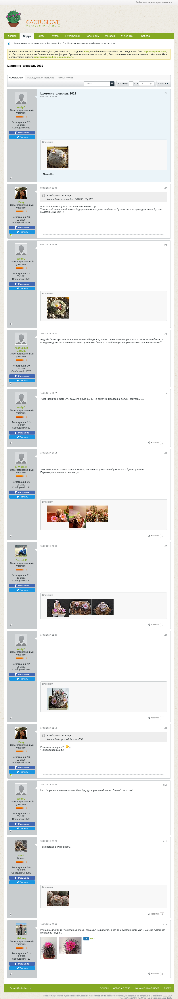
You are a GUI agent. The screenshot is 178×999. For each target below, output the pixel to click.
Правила (144, 35)
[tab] (16, 77)
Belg (21, 202)
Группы (55, 35)
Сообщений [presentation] (16, 78)
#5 (165, 393)
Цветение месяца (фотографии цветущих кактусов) (92, 43)
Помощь (105, 988)
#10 (165, 785)
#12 (165, 924)
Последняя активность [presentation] (40, 78)
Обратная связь (122, 988)
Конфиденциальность (147, 988)
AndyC (21, 107)
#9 (165, 728)
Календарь (92, 35)
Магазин (110, 35)
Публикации (72, 35)
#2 (165, 188)
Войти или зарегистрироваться (154, 2)
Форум (27, 36)
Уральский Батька (21, 349)
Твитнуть (22, 137)
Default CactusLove (20, 988)
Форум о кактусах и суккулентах (29, 43)
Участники (127, 35)
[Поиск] (99, 83)
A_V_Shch (21, 467)
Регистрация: (19, 122)
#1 (165, 93)
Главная (11, 35)
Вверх (167, 988)
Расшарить (22, 132)
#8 (165, 635)
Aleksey (21, 938)
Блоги (40, 35)
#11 (165, 841)
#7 (165, 546)
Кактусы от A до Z (55, 43)
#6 (165, 453)
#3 (165, 245)
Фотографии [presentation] (65, 78)
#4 (165, 334)
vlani (21, 855)
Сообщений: (19, 127)
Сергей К (21, 560)
